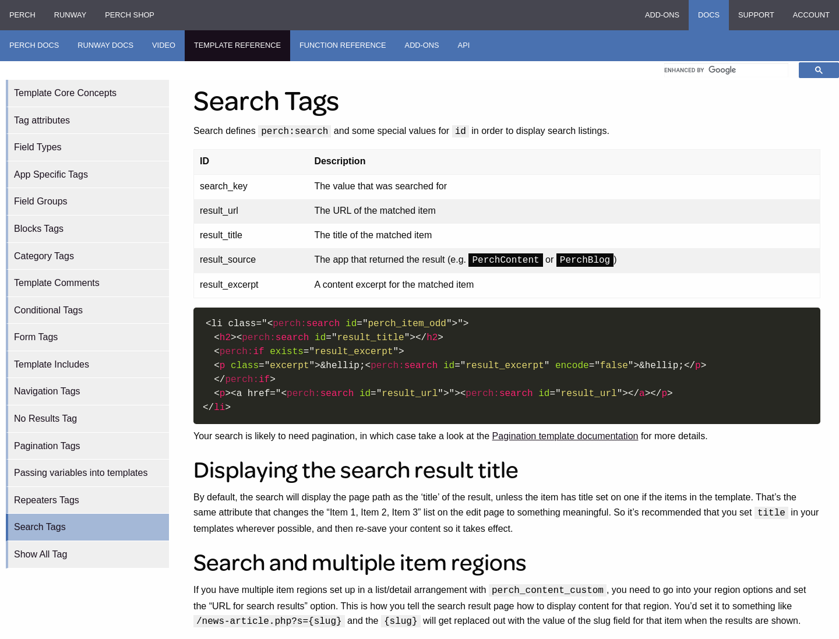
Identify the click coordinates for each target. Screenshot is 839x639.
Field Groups (41, 201)
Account (811, 14)
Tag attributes (42, 120)
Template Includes (51, 364)
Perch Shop (129, 14)
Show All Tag (40, 554)
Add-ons (662, 14)
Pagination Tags (47, 446)
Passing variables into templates (80, 473)
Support (756, 14)
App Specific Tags (51, 174)
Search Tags (40, 527)
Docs (709, 14)
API (464, 45)
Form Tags (36, 337)
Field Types (38, 147)
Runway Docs (105, 45)
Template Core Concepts (65, 93)
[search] (726, 70)
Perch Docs (34, 45)
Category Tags (44, 256)
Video (163, 45)
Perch (22, 14)
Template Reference (237, 45)
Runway (70, 14)
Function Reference (342, 45)
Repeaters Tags (46, 500)
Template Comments (57, 283)
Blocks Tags (39, 229)
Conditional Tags (48, 310)
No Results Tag (45, 418)
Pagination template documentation (565, 436)
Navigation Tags (47, 391)
